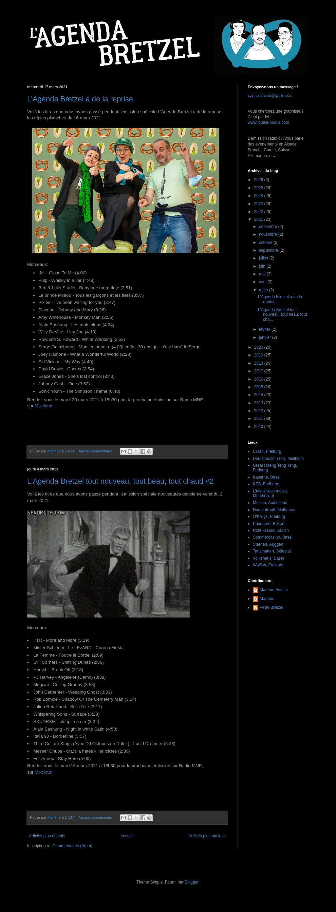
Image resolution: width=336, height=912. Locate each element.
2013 (259, 403)
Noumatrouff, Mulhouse (274, 509)
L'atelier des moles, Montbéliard (270, 493)
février (265, 329)
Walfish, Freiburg (268, 565)
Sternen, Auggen (268, 544)
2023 (259, 203)
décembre (268, 226)
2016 (259, 379)
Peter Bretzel (271, 607)
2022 (259, 211)
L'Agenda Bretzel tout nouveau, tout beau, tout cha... (282, 314)
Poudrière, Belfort (268, 523)
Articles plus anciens (207, 836)
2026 (259, 179)
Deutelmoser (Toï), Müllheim (278, 458)
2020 (259, 347)
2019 (259, 355)
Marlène (267, 598)
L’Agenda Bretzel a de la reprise (80, 99)
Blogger (192, 882)
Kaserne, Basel (266, 477)
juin (262, 266)
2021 (259, 219)
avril (263, 281)
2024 (259, 195)
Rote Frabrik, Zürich (271, 530)
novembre (268, 234)
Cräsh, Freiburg (267, 451)
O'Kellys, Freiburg (269, 516)
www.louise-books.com (268, 122)
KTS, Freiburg (265, 484)
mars (264, 290)
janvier (265, 337)
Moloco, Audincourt (270, 502)
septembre (269, 250)
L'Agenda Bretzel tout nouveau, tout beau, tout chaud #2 (120, 481)
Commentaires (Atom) (72, 845)
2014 (259, 394)
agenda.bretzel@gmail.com (270, 95)
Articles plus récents (47, 836)
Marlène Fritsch (274, 589)
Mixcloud (43, 405)
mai (263, 274)
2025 (259, 188)
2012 (259, 410)
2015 (259, 387)
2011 (259, 418)
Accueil (127, 836)
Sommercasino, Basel (273, 537)
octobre (266, 242)
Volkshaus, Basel (268, 558)
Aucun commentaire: (95, 451)
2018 (259, 363)
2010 (259, 426)
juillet (264, 258)
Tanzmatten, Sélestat (272, 551)
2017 (259, 371)
